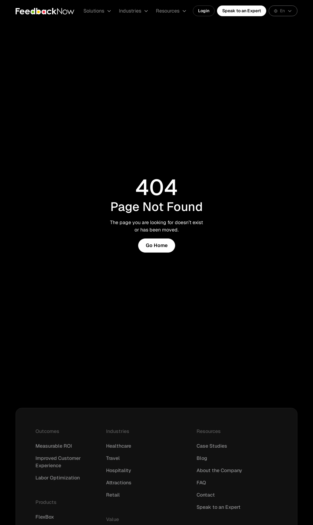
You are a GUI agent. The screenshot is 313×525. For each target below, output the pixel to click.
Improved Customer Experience (58, 462)
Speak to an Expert (241, 10)
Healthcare (118, 446)
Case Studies (212, 446)
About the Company (219, 470)
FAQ (201, 482)
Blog (202, 458)
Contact (206, 495)
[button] (97, 11)
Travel (113, 458)
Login (203, 10)
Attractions (118, 482)
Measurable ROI (53, 446)
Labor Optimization (57, 478)
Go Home (157, 245)
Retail (113, 495)
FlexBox (44, 517)
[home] (45, 11)
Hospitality (118, 470)
